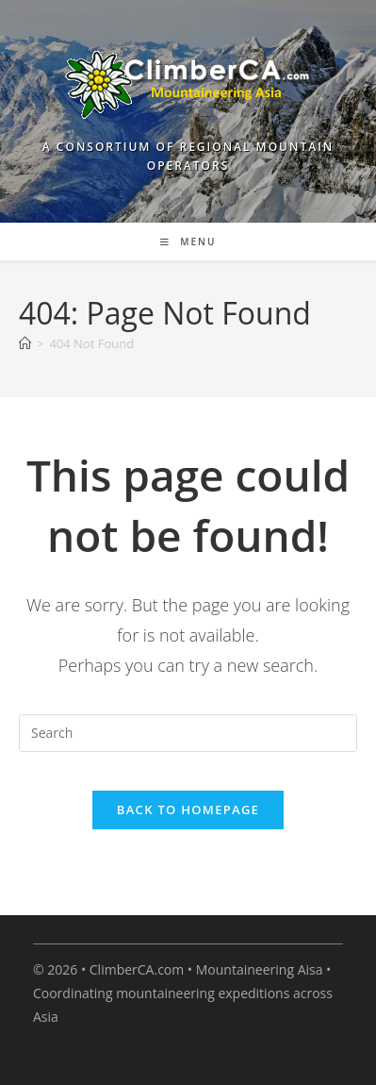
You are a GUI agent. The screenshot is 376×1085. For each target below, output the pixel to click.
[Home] (25, 343)
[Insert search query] (188, 733)
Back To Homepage (188, 809)
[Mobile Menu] (188, 241)
